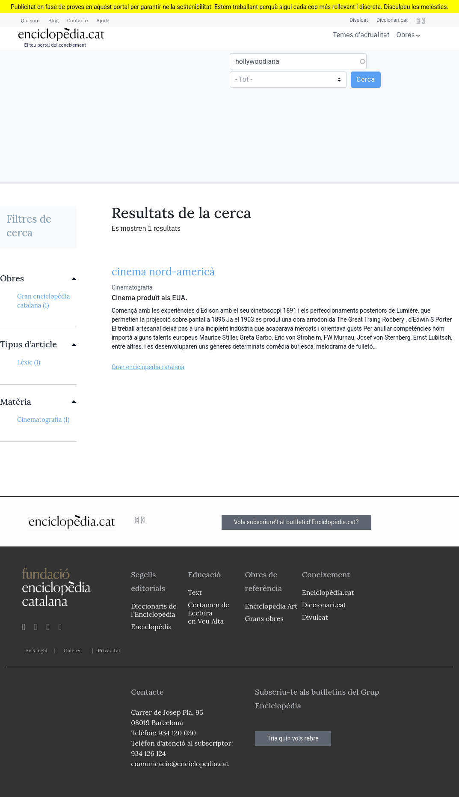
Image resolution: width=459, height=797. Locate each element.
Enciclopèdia (151, 626)
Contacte (77, 20)
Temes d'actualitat (361, 35)
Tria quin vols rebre (293, 738)
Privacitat (109, 650)
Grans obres (264, 618)
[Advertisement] (116, 115)
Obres (406, 34)
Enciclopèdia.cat (328, 592)
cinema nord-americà (163, 271)
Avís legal (36, 650)
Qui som (30, 20)
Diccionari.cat (392, 20)
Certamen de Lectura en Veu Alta (208, 612)
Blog (53, 20)
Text (195, 592)
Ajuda (103, 20)
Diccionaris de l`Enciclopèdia (153, 610)
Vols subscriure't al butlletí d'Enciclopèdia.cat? (296, 522)
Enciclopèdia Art (271, 606)
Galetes (73, 650)
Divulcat (358, 20)
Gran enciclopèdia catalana (148, 367)
